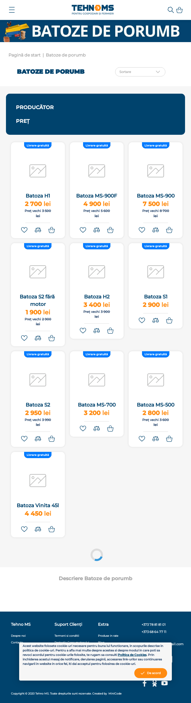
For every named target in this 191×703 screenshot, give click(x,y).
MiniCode (115, 693)
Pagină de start (24, 55)
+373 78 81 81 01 (154, 625)
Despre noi (18, 635)
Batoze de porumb (66, 55)
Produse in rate (108, 635)
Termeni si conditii (66, 635)
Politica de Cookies (132, 655)
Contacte (17, 642)
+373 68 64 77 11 (154, 632)
